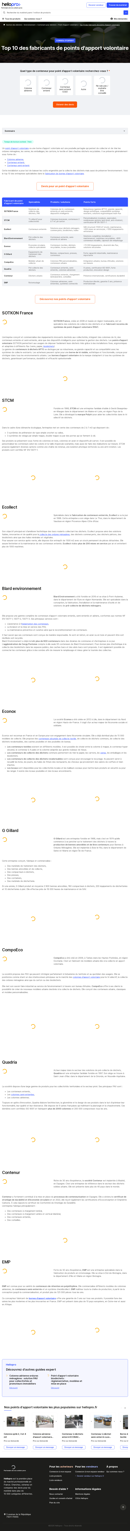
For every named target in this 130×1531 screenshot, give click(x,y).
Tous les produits (12, 19)
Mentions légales (82, 1494)
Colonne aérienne (15, 159)
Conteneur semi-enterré (18, 165)
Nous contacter (56, 1494)
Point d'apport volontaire (68, 25)
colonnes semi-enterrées (22, 1094)
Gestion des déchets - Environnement (21, 25)
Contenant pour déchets (47, 25)
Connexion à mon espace (60, 1472)
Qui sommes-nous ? (33, 19)
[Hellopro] (4, 25)
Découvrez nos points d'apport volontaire (65, 299)
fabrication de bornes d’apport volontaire (64, 173)
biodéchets (48, 346)
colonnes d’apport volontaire (86, 977)
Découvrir (13, 1388)
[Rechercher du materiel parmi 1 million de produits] (126, 12)
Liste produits (55, 1476)
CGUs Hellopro (81, 1498)
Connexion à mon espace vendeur (89, 1472)
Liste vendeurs (55, 1480)
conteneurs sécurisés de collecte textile (57, 738)
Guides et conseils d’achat (60, 1498)
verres (103, 753)
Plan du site (54, 1503)
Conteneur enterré (15, 162)
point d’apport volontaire (17, 148)
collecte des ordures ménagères (54, 534)
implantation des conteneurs (35, 624)
